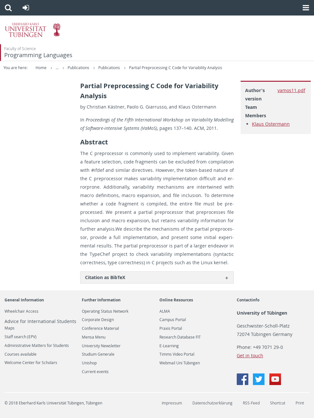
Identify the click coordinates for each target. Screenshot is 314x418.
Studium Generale (98, 354)
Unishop (89, 363)
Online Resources (176, 300)
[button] (8, 8)
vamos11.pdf (291, 90)
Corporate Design (98, 319)
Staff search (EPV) (21, 337)
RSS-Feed (251, 403)
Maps (10, 328)
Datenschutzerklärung (212, 403)
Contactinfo (248, 300)
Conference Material (100, 328)
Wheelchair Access (21, 311)
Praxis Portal (170, 328)
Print (300, 403)
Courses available (21, 354)
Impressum (172, 403)
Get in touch (250, 355)
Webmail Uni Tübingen (179, 363)
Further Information (101, 300)
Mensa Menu (93, 337)
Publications (104, 67)
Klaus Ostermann (271, 124)
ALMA (164, 311)
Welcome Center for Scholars (31, 362)
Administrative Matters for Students (37, 345)
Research (76, 67)
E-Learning (169, 346)
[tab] (157, 277)
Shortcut (277, 403)
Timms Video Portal (176, 354)
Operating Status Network (105, 311)
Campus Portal (172, 319)
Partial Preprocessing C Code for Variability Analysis (201, 67)
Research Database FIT (180, 337)
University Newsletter (101, 346)
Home (41, 67)
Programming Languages (38, 55)
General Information (24, 300)
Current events (95, 371)
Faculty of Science (20, 48)
